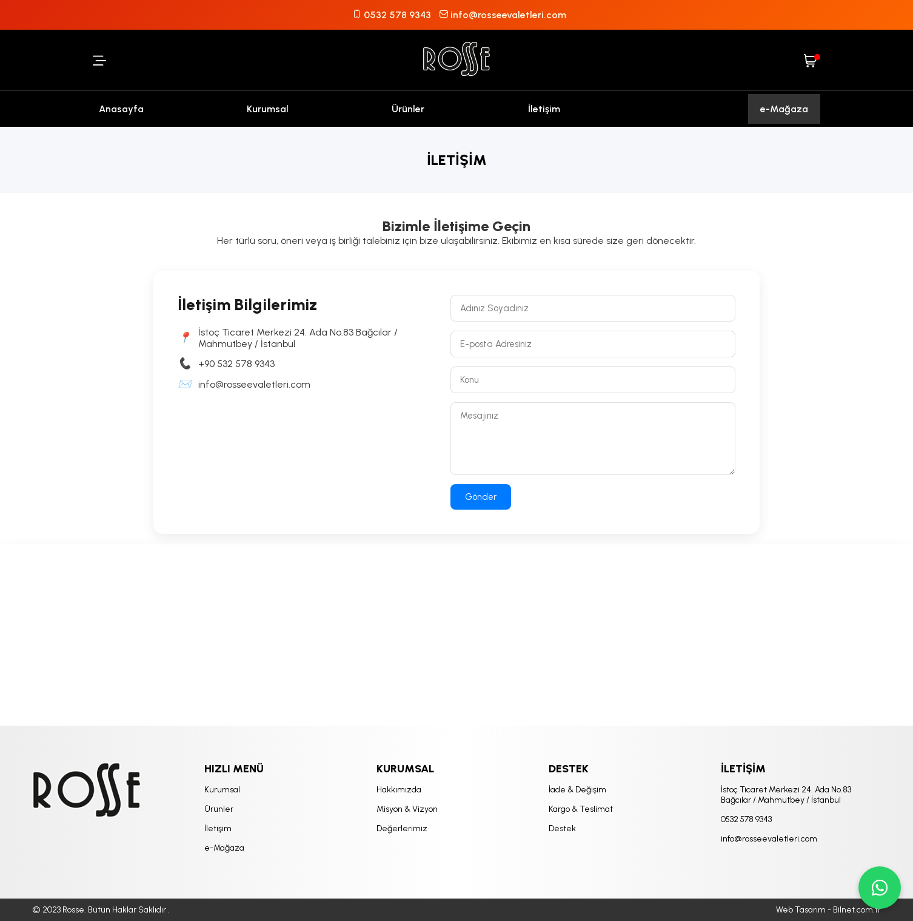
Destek (562, 828)
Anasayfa (121, 109)
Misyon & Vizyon (407, 809)
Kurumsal (268, 109)
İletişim (544, 109)
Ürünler (408, 109)
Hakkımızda (398, 789)
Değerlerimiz (401, 828)
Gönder (481, 496)
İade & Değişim (577, 789)
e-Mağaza (784, 109)
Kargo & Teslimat (581, 809)
